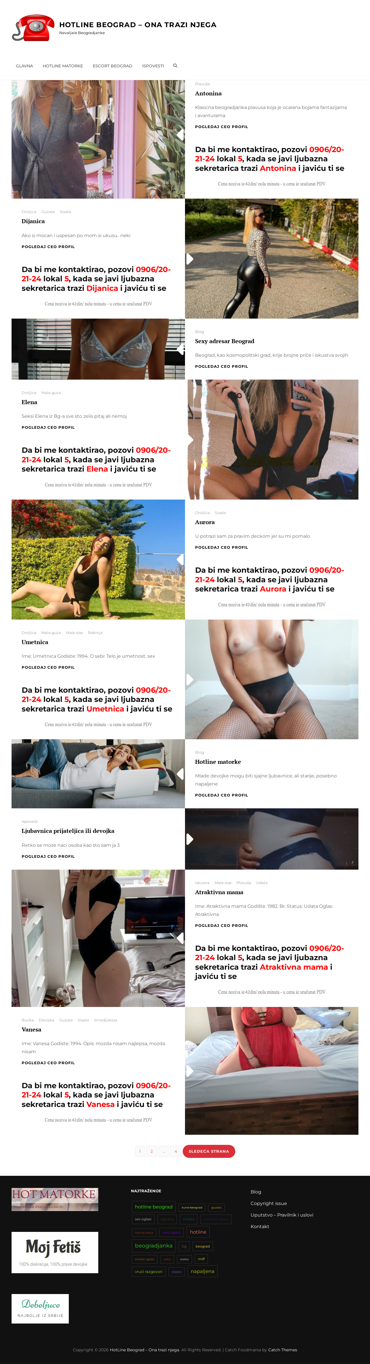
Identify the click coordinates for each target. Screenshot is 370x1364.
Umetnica (35, 642)
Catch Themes (282, 1350)
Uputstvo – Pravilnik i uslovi (282, 1215)
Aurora (205, 522)
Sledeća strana (209, 1151)
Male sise (74, 632)
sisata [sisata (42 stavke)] (177, 1272)
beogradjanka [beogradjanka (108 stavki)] (154, 1246)
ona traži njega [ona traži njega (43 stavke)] (216, 1220)
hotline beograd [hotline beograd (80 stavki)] (154, 1207)
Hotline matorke (63, 65)
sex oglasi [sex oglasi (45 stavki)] (143, 1219)
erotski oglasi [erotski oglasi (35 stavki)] (144, 1260)
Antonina (208, 93)
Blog (199, 331)
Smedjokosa (105, 1020)
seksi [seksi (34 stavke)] (167, 1259)
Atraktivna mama (219, 892)
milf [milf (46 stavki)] (201, 1259)
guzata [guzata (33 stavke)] (216, 1207)
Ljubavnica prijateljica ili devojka (68, 831)
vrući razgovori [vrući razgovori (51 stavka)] (148, 1272)
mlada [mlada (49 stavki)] (188, 1219)
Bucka (28, 1020)
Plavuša (202, 84)
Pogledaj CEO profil (221, 126)
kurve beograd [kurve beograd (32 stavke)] (192, 1207)
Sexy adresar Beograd (224, 341)
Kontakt (260, 1227)
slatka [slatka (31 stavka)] (184, 1259)
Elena (29, 402)
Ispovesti (153, 65)
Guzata (48, 211)
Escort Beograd (112, 65)
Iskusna (202, 882)
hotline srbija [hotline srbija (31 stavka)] (144, 1232)
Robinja (95, 632)
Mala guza (51, 392)
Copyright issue (269, 1203)
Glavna (24, 65)
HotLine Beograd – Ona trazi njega (138, 25)
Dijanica (33, 221)
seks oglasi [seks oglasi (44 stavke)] (171, 1233)
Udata (262, 882)
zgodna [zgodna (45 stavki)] (167, 1219)
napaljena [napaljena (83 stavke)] (202, 1272)
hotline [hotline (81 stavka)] (198, 1232)
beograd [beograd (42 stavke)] (203, 1247)
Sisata (65, 211)
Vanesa (31, 1029)
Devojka (46, 1020)
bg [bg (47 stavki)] (184, 1247)
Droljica (29, 211)
